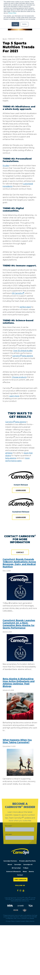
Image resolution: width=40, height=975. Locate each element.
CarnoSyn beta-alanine (15, 422)
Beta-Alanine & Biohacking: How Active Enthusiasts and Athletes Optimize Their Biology (18, 682)
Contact (20, 552)
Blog (5, 39)
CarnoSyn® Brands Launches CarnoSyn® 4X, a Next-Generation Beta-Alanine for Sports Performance (19, 624)
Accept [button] (15, 24)
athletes (8, 453)
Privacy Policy (12, 13)
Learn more (21, 490)
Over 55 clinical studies (23, 351)
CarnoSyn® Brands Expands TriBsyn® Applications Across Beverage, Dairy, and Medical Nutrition (19, 563)
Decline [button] (24, 24)
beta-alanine (10, 458)
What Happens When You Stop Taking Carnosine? (17, 741)
